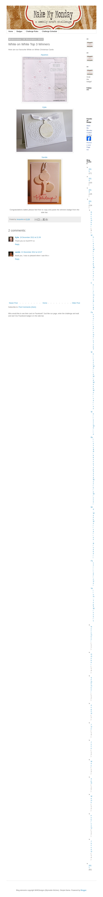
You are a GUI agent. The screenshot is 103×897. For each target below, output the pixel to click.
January (91, 846)
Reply (17, 244)
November (91, 634)
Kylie (45, 107)
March (91, 799)
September (91, 685)
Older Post (76, 303)
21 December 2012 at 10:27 (31, 252)
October (91, 659)
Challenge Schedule (49, 31)
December (91, 219)
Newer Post (13, 303)
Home (10, 31)
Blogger (83, 890)
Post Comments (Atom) (27, 307)
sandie (17, 252)
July (91, 727)
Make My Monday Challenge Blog (89, 130)
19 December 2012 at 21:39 (30, 237)
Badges (19, 31)
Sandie (44, 157)
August (91, 709)
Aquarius (44, 55)
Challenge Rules (32, 31)
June (91, 745)
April (91, 781)
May (91, 764)
